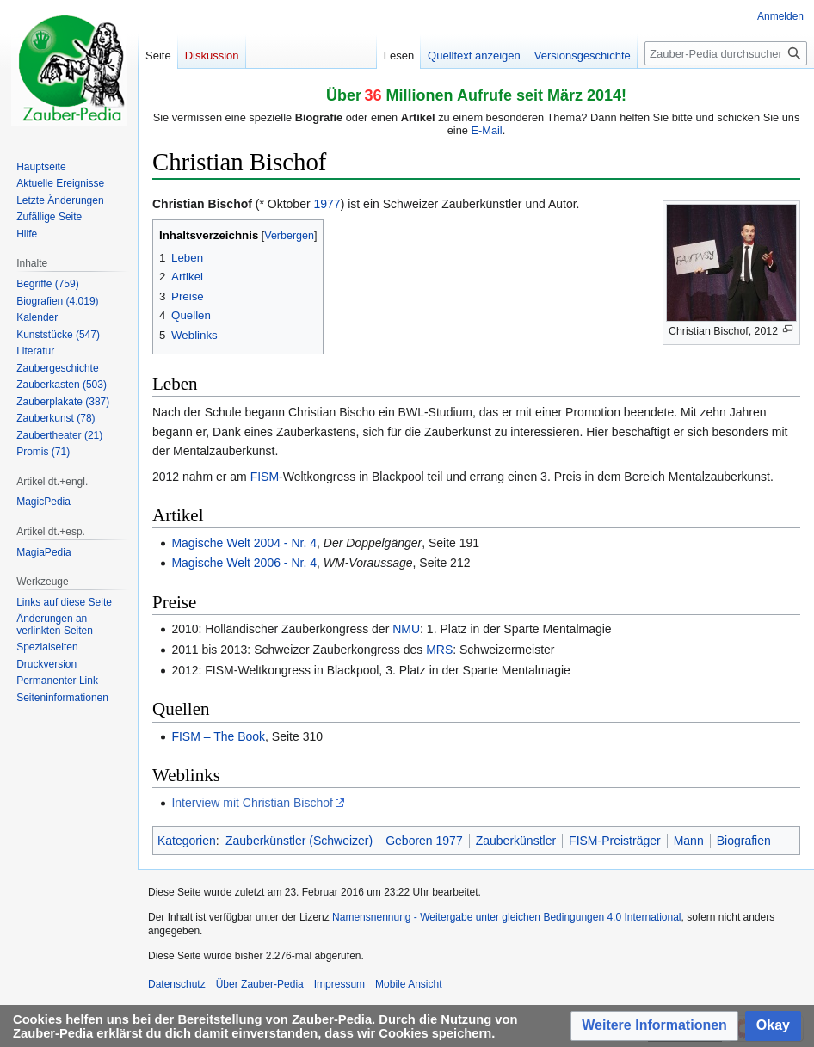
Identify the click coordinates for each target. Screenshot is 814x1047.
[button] (654, 1026)
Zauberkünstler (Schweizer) (299, 840)
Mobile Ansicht (408, 984)
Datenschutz (177, 984)
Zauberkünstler (516, 840)
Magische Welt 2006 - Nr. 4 (244, 563)
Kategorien (186, 840)
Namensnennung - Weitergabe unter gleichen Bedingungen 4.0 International (506, 917)
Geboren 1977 (424, 840)
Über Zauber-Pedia (260, 984)
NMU (406, 629)
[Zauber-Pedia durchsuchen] (725, 53)
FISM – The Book (218, 736)
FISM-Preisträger (615, 840)
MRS (439, 649)
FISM (264, 476)
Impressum (339, 984)
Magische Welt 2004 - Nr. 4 (244, 543)
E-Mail (486, 130)
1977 (327, 204)
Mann (689, 840)
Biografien (744, 840)
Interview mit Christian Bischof (252, 803)
